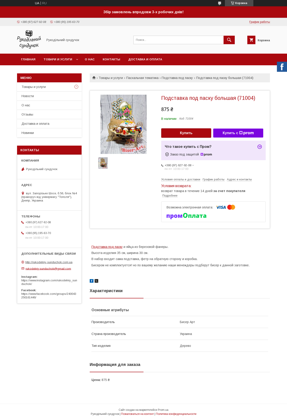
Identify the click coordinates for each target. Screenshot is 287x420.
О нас (90, 59)
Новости (28, 96)
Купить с (238, 133)
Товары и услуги (111, 78)
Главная (28, 59)
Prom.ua (163, 409)
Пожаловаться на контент (137, 414)
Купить (186, 133)
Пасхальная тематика (142, 78)
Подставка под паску (177, 78)
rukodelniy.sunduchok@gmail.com (48, 268)
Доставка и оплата (145, 59)
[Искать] (229, 40)
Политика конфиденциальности (176, 414)
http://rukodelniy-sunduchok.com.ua (48, 262)
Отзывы (27, 114)
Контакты (111, 59)
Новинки (28, 133)
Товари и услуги (57, 59)
